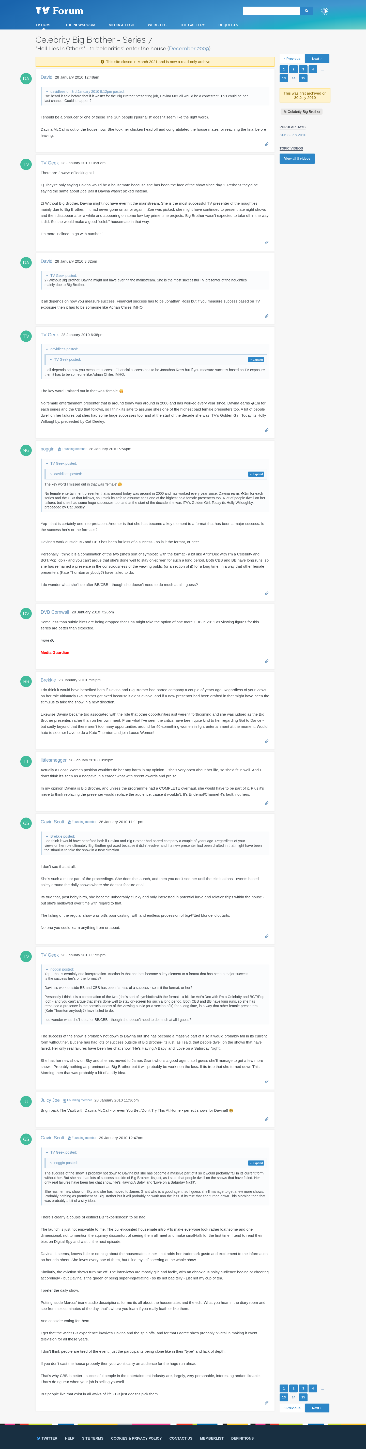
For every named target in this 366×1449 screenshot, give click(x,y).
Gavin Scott (52, 821)
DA (26, 78)
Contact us (180, 1438)
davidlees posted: (64, 349)
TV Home (44, 25)
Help (69, 1438)
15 (303, 78)
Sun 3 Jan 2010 (293, 135)
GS (26, 823)
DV (26, 613)
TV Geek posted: (63, 276)
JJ (26, 1101)
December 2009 (189, 48)
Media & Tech (121, 25)
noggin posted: (62, 969)
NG (26, 450)
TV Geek (50, 162)
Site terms (92, 1438)
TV (26, 164)
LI (26, 761)
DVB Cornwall (55, 612)
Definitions (242, 1438)
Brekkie (48, 680)
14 (293, 78)
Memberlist (212, 1438)
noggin (47, 448)
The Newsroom (80, 25)
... (322, 69)
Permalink (266, 143)
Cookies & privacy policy (136, 1438)
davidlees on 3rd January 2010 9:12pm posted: (87, 91)
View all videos (297, 158)
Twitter (46, 1438)
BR (26, 681)
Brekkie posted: (62, 836)
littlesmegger (54, 760)
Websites (157, 25)
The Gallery (192, 25)
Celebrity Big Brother (304, 112)
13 (284, 78)
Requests (228, 25)
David (46, 77)
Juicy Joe (50, 1100)
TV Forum (67, 10)
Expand (258, 359)
